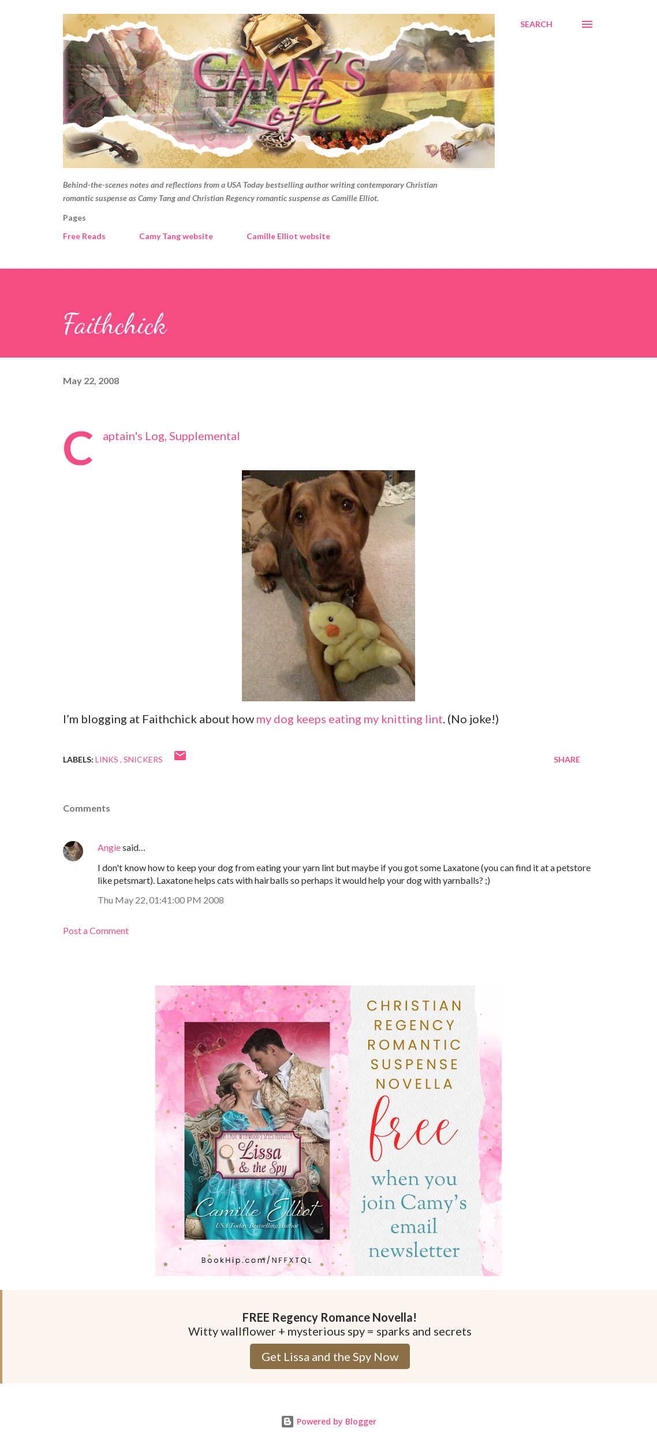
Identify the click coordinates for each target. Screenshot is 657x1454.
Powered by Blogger (328, 1421)
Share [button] (567, 759)
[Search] (536, 24)
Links (107, 759)
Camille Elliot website (288, 236)
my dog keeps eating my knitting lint (349, 719)
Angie (109, 847)
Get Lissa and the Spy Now (330, 1356)
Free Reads (84, 236)
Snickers (143, 759)
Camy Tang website (176, 236)
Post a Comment (96, 930)
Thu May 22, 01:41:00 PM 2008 (161, 899)
